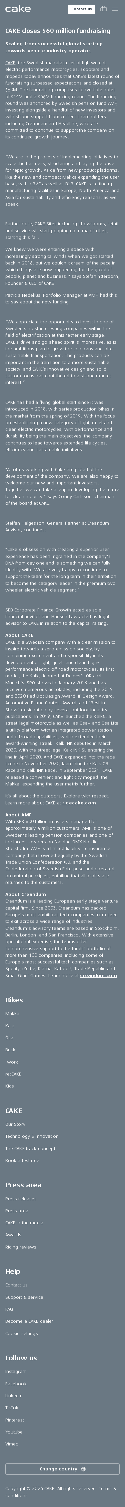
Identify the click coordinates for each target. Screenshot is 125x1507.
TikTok (12, 1407)
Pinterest (14, 1420)
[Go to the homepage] (18, 9)
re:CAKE (13, 1074)
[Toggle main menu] (115, 9)
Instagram (16, 1371)
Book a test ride (22, 1160)
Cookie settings (21, 1333)
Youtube (14, 1431)
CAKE (10, 62)
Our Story (15, 1124)
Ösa (9, 1037)
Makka (12, 1013)
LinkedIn (14, 1395)
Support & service (24, 1297)
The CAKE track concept (30, 1148)
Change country (63, 1469)
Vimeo (12, 1443)
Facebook (16, 1383)
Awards (13, 1234)
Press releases (21, 1198)
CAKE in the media (24, 1222)
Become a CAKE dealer (29, 1321)
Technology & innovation (32, 1136)
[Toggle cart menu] (103, 9)
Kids (9, 1086)
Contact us (81, 9)
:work (11, 1062)
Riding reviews (21, 1247)
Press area (16, 1210)
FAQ (9, 1309)
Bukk (10, 1049)
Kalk (9, 1025)
